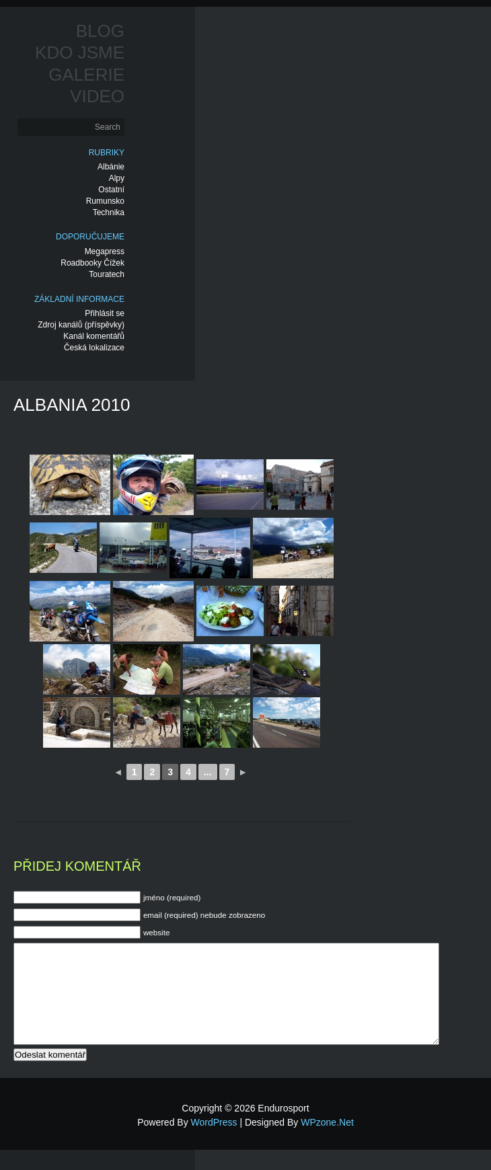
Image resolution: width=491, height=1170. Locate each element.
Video (97, 96)
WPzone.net (327, 1142)
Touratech (106, 274)
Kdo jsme (79, 52)
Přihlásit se (104, 313)
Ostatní (111, 189)
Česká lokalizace (94, 347)
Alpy (116, 178)
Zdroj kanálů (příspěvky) (81, 324)
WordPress (214, 1142)
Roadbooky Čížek (92, 263)
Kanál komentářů (93, 336)
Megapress (104, 251)
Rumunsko (105, 201)
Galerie (86, 75)
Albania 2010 (71, 405)
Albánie (111, 166)
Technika (108, 212)
